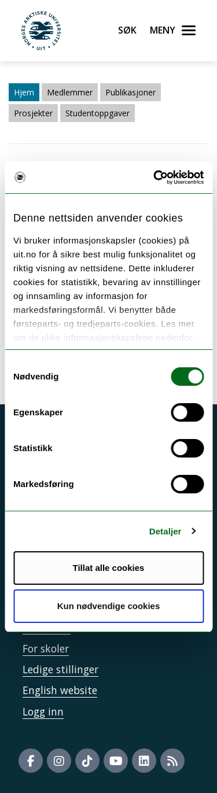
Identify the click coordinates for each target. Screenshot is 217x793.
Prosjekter (33, 113)
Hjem (24, 92)
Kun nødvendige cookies (108, 606)
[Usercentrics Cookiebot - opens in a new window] (154, 177)
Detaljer (165, 531)
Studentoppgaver (97, 113)
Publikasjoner (130, 92)
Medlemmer (70, 92)
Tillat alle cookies (109, 568)
